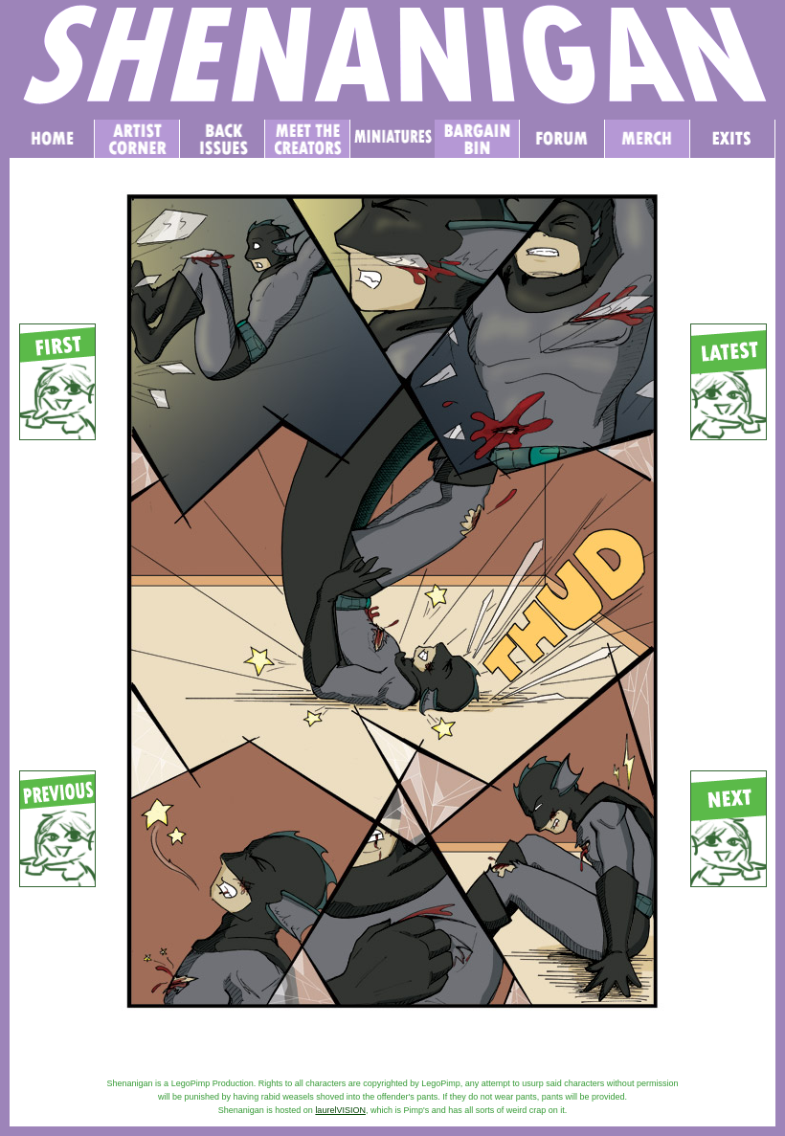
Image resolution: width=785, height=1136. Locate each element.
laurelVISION (340, 1110)
